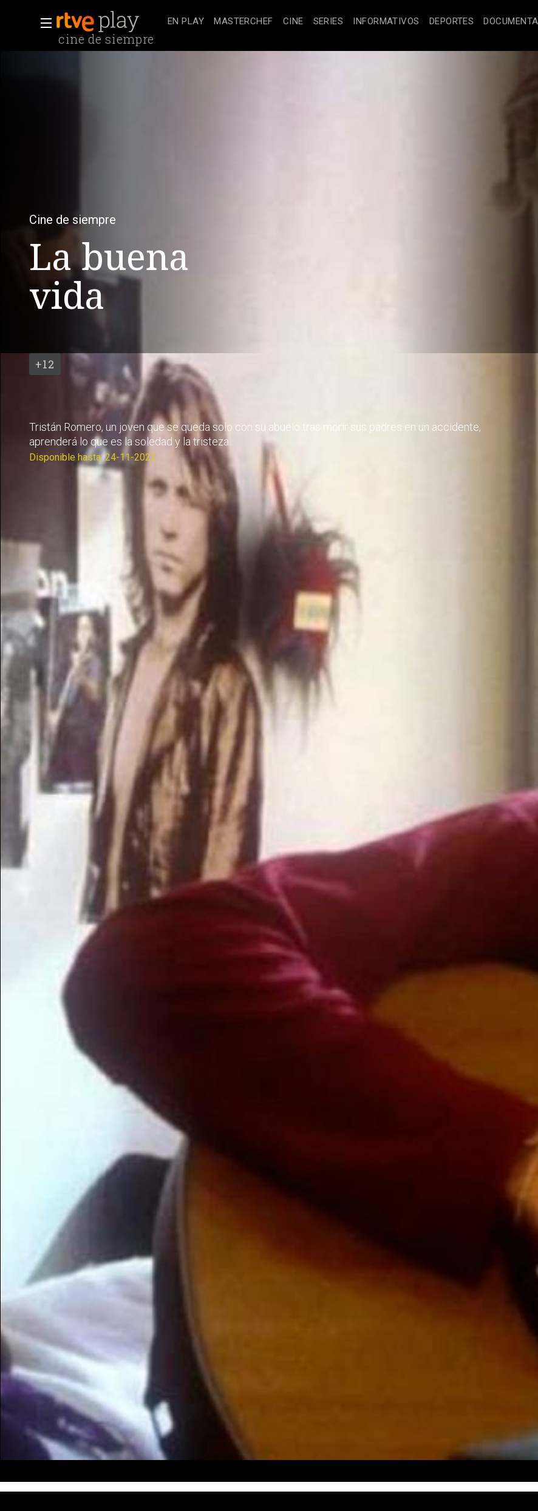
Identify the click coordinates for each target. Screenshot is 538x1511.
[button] (42, 23)
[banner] (109, 22)
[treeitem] (186, 22)
